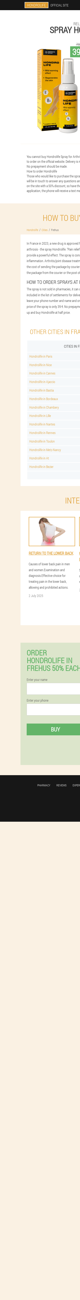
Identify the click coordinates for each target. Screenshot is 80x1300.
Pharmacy (43, 785)
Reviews (61, 785)
